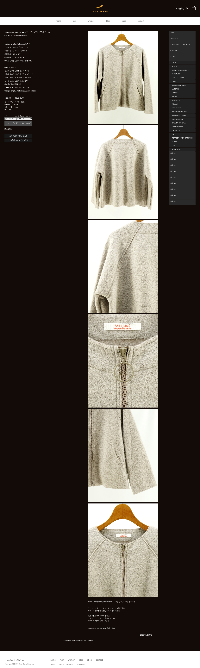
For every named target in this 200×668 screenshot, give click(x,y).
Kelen (174, 62)
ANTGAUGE (176, 74)
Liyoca (174, 81)
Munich (174, 66)
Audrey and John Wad (179, 111)
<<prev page (68, 640)
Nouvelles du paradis (179, 85)
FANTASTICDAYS (178, 77)
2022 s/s (173, 201)
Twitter (52, 664)
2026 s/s (173, 153)
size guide (8, 129)
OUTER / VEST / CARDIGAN (180, 44)
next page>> (88, 640)
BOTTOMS (173, 50)
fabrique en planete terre (180, 70)
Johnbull (175, 104)
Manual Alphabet (177, 127)
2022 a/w (173, 195)
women (91, 21)
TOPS (172, 32)
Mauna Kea (176, 149)
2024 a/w (173, 171)
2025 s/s (173, 165)
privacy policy (80, 664)
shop (124, 21)
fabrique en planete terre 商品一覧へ (101, 628)
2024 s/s (173, 177)
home (58, 21)
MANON (175, 93)
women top (78, 640)
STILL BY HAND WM (179, 123)
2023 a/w (173, 183)
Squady (174, 96)
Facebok (61, 664)
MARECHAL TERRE (179, 115)
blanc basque (176, 108)
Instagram (69, 664)
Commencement (177, 119)
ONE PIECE (174, 38)
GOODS (172, 56)
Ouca (173, 145)
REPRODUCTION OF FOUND (182, 138)
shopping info (182, 8)
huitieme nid (176, 100)
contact (141, 21)
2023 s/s (173, 189)
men (74, 21)
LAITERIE (175, 89)
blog (108, 21)
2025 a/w (173, 159)
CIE (173, 134)
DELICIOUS (176, 130)
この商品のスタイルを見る (18, 140)
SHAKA (174, 142)
